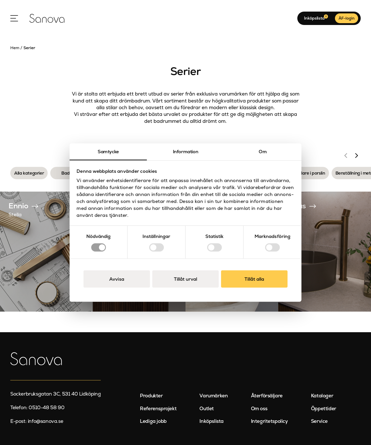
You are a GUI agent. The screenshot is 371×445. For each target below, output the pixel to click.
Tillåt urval (185, 279)
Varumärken (213, 395)
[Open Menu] (14, 18)
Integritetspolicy (269, 421)
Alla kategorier (29, 173)
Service (319, 421)
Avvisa (116, 279)
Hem (14, 47)
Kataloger (322, 395)
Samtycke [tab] (108, 152)
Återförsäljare (267, 395)
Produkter (151, 395)
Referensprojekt (158, 408)
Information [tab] (185, 152)
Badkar (69, 173)
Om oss (259, 408)
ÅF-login (347, 18)
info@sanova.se (45, 421)
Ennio (18, 206)
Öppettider (323, 408)
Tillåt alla (254, 279)
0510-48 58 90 (46, 407)
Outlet (206, 408)
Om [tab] (263, 152)
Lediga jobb (153, 421)
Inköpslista (211, 421)
